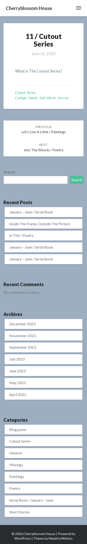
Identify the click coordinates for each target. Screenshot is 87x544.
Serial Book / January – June (31, 500)
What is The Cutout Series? (38, 71)
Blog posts (17, 429)
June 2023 (17, 371)
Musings (16, 464)
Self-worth (47, 97)
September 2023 (22, 347)
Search (9, 172)
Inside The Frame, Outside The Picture (39, 223)
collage (20, 97)
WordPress (22, 538)
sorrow (63, 97)
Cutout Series (25, 92)
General (15, 453)
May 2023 (17, 382)
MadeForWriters (61, 538)
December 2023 (22, 324)
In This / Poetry (21, 235)
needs (32, 97)
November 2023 (22, 335)
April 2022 (17, 394)
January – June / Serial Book (31, 212)
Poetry (14, 488)
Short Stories (19, 512)
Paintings (16, 476)
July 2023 (17, 359)
